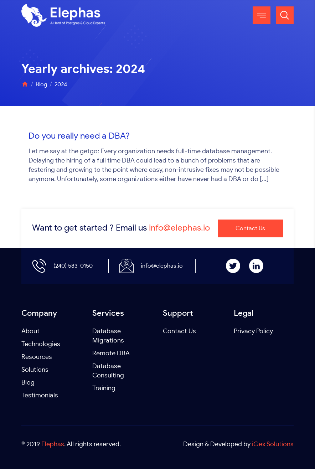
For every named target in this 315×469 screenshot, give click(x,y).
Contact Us (250, 228)
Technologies (40, 344)
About (30, 331)
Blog (28, 383)
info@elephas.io (179, 228)
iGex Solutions (273, 444)
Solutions (34, 370)
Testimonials (39, 395)
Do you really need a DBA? (79, 136)
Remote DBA (111, 353)
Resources (36, 357)
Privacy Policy (253, 331)
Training (103, 388)
